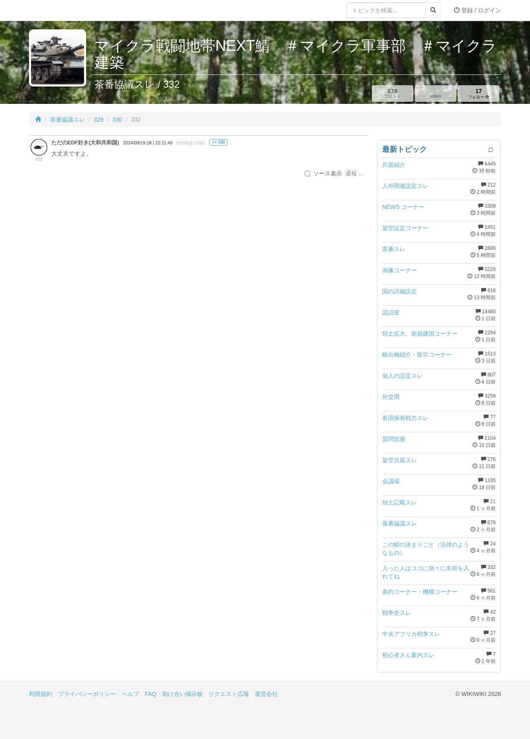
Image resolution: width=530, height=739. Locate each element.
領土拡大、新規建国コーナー (420, 333)
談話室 (391, 312)
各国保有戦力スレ (405, 418)
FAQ (151, 694)
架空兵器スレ (399, 460)
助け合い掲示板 (182, 694)
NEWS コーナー (403, 207)
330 (117, 119)
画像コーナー (399, 270)
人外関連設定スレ (405, 185)
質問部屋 (393, 439)
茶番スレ (393, 249)
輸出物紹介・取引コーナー (417, 354)
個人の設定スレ (402, 375)
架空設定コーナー (405, 228)
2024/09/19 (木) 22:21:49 (147, 142)
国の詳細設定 (399, 291)
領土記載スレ (399, 502)
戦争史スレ (396, 612)
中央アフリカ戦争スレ (411, 634)
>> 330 (218, 142)
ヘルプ (130, 694)
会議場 (391, 481)
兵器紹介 (393, 164)
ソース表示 (323, 173)
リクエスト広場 (228, 694)
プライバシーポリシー (87, 694)
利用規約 (40, 694)
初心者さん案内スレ (408, 655)
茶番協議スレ (67, 119)
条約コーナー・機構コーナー (420, 591)
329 (98, 119)
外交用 (391, 396)
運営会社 (266, 694)
